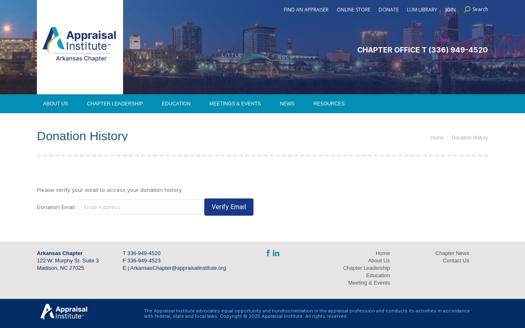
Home (383, 253)
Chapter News (452, 253)
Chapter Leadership (366, 268)
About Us (379, 260)
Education (378, 275)
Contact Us (456, 260)
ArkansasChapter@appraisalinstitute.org (178, 268)
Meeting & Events (369, 283)
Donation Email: (56, 207)
